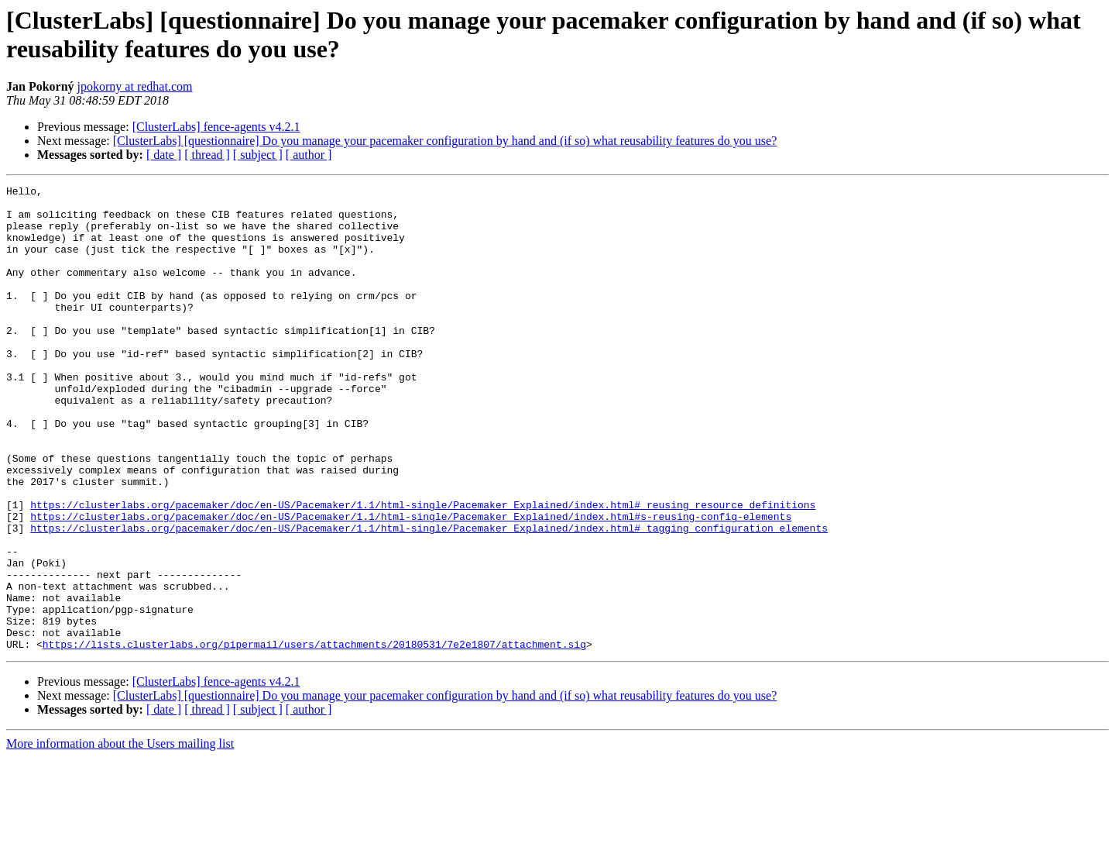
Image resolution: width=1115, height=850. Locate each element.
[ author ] (309, 154)
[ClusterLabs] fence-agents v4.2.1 (216, 126)
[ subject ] (258, 154)
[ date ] (163, 154)
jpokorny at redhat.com (135, 86)
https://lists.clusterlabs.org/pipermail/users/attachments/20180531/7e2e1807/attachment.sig (314, 737)
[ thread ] (207, 154)
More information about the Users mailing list (120, 836)
